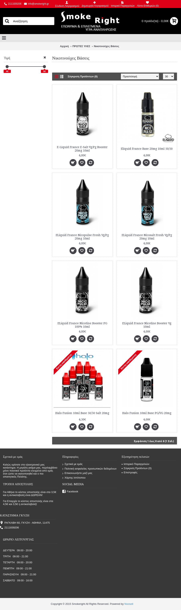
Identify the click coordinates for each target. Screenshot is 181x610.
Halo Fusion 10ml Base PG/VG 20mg (146, 413)
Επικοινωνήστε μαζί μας (77, 473)
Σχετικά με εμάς (72, 464)
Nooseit (128, 603)
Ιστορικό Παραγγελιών (135, 464)
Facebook (70, 491)
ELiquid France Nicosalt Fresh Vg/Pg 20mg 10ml (147, 236)
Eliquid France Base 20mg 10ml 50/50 (147, 148)
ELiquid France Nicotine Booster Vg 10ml (146, 325)
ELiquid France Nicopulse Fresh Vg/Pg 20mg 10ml (82, 236)
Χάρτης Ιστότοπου (74, 478)
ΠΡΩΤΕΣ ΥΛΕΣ (81, 46)
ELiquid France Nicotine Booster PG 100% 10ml (82, 325)
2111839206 (9, 527)
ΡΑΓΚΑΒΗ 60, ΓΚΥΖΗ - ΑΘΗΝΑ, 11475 (25, 523)
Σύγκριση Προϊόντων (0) (83, 76)
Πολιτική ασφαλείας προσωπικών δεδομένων (89, 469)
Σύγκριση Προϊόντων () (137, 468)
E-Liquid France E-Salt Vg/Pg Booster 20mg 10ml (82, 148)
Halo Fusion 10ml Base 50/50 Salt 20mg (82, 413)
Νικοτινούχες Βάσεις (106, 46)
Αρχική (64, 46)
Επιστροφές (130, 472)
